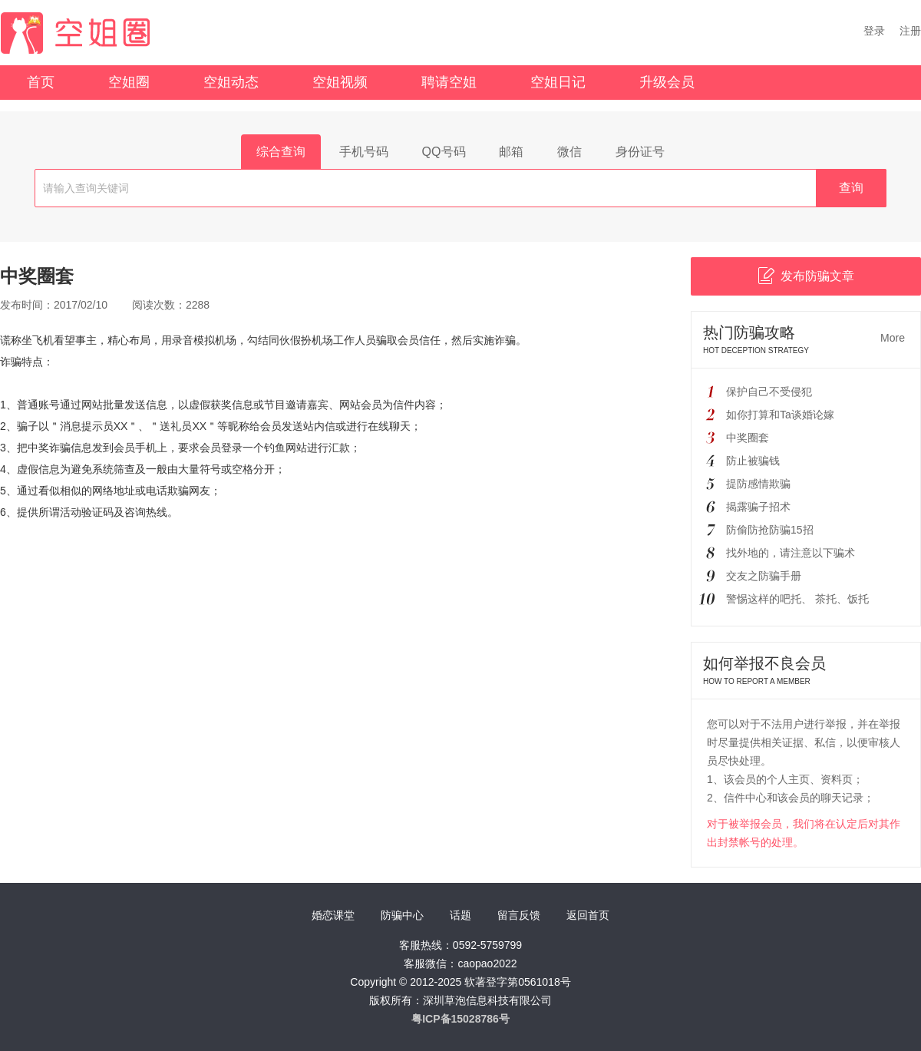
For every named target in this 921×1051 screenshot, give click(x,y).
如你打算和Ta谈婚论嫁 (780, 414)
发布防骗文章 (806, 275)
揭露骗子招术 (758, 507)
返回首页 (587, 915)
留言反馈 (518, 915)
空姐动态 (231, 82)
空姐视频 (340, 82)
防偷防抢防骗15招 (770, 530)
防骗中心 (402, 915)
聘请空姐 (449, 82)
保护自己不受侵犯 (769, 391)
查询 (851, 187)
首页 (40, 82)
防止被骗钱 (753, 460)
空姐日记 (558, 82)
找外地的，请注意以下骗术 (790, 553)
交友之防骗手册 (763, 576)
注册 (910, 31)
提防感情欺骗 (758, 484)
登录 (874, 31)
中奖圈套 (747, 437)
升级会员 (667, 82)
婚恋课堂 (333, 915)
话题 (460, 915)
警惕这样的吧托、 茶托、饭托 (797, 599)
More (892, 338)
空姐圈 (129, 82)
